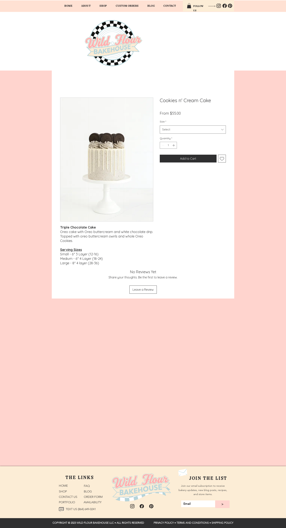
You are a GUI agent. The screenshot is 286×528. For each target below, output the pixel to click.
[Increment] (174, 145)
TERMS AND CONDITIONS (193, 522)
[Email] (197, 503)
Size (163, 121)
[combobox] (193, 129)
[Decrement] (162, 145)
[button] (127, 6)
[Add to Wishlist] (222, 158)
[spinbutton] (168, 145)
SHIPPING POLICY (222, 522)
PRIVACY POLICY (164, 522)
